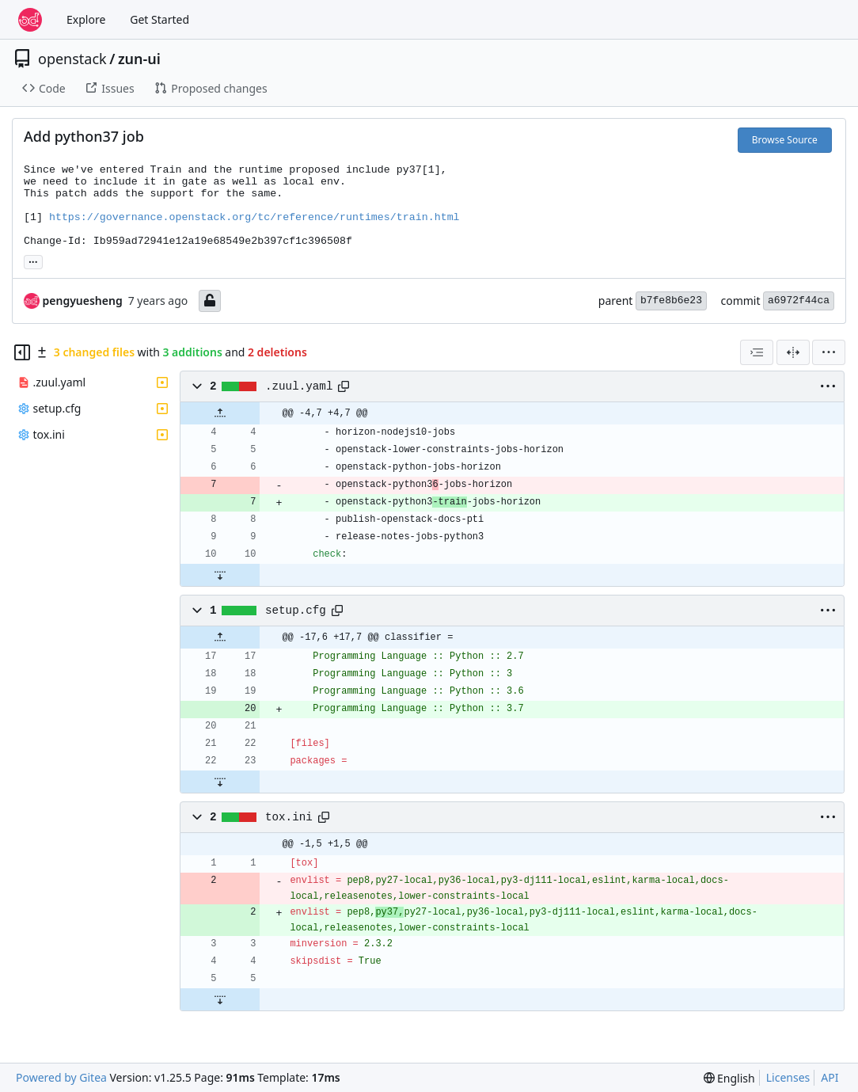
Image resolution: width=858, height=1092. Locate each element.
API (829, 1077)
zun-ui (139, 59)
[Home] (30, 20)
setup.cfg (295, 610)
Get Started (159, 19)
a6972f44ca (799, 300)
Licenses (788, 1077)
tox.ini (289, 817)
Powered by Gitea (61, 1077)
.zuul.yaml (299, 386)
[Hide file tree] (22, 352)
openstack (72, 59)
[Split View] (793, 352)
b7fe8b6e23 (671, 300)
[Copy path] (343, 386)
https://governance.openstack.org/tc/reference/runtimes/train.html (254, 217)
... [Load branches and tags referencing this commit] (33, 260)
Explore (85, 19)
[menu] (828, 352)
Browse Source (785, 139)
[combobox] (756, 352)
